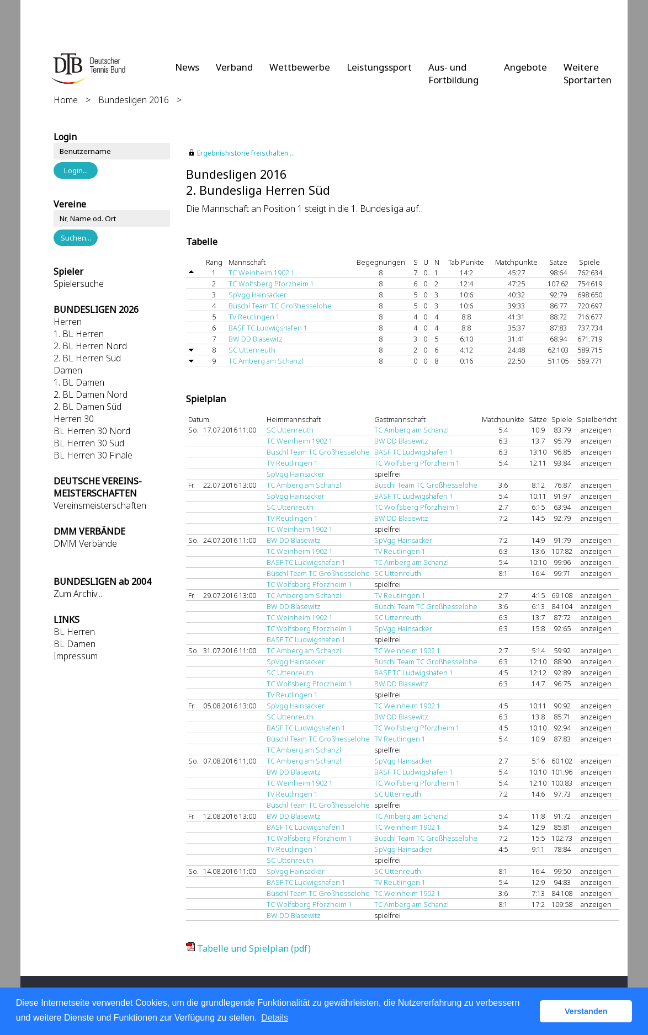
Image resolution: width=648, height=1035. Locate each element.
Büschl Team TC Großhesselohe (280, 306)
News (187, 67)
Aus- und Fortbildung (453, 73)
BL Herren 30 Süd (89, 443)
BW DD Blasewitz (256, 339)
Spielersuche (79, 284)
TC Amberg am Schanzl (266, 361)
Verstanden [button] (586, 1011)
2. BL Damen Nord (91, 394)
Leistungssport (379, 67)
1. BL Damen (79, 382)
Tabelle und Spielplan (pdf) (254, 948)
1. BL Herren (79, 334)
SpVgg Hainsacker (257, 295)
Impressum (76, 656)
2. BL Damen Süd (87, 407)
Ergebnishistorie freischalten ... (246, 153)
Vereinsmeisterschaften (100, 505)
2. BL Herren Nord (90, 346)
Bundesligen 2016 (133, 100)
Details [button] (274, 1017)
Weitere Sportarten (588, 73)
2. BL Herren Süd (87, 358)
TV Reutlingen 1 (254, 317)
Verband (234, 67)
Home (66, 100)
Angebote (525, 67)
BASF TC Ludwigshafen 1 (268, 328)
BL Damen (74, 644)
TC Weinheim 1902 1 (262, 273)
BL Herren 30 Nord (92, 431)
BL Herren (74, 632)
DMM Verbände (85, 543)
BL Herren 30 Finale (93, 455)
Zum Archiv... (78, 594)
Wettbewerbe (299, 67)
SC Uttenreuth (252, 350)
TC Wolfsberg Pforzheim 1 (271, 284)
